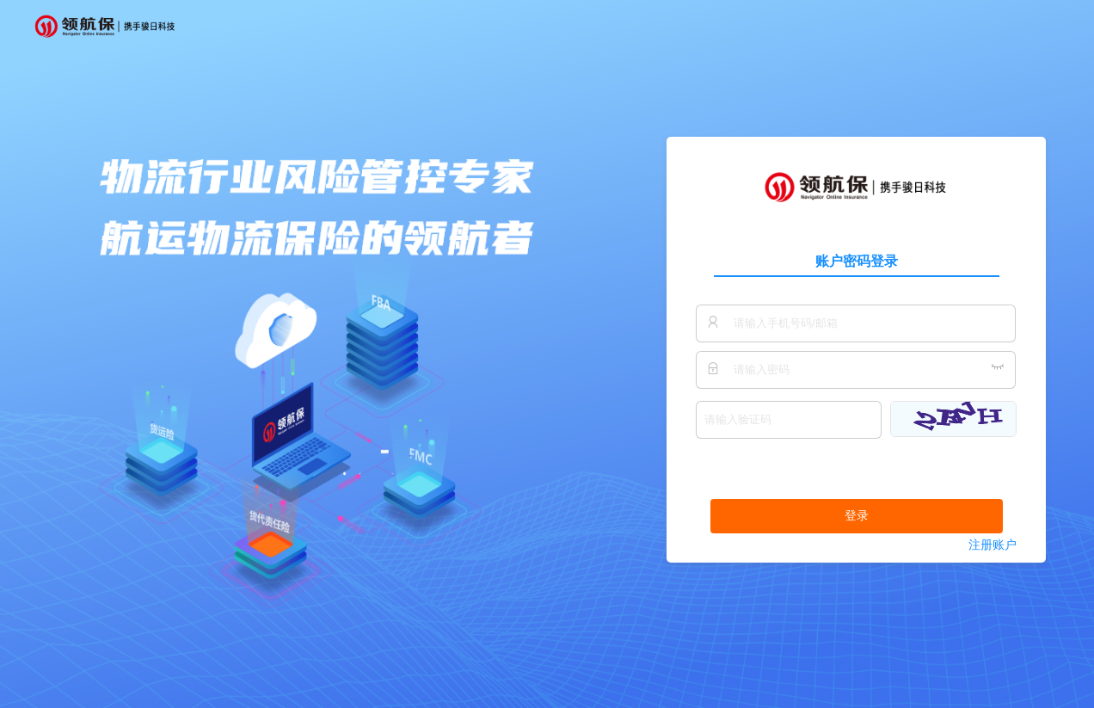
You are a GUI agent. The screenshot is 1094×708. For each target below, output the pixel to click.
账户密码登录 (856, 261)
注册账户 (992, 545)
